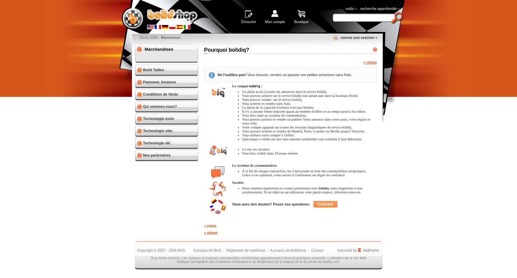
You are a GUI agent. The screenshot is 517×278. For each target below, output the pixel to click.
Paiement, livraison (159, 82)
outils (351, 9)
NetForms (371, 250)
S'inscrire (248, 22)
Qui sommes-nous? (160, 106)
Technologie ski (156, 143)
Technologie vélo (158, 131)
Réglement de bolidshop (245, 250)
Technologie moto (158, 119)
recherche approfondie (380, 9)
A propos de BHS (207, 250)
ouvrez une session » (358, 38)
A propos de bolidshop (288, 250)
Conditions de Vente (160, 94)
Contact (317, 250)
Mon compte (275, 22)
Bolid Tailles (153, 70)
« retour (370, 62)
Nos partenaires (157, 155)
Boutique (301, 22)
